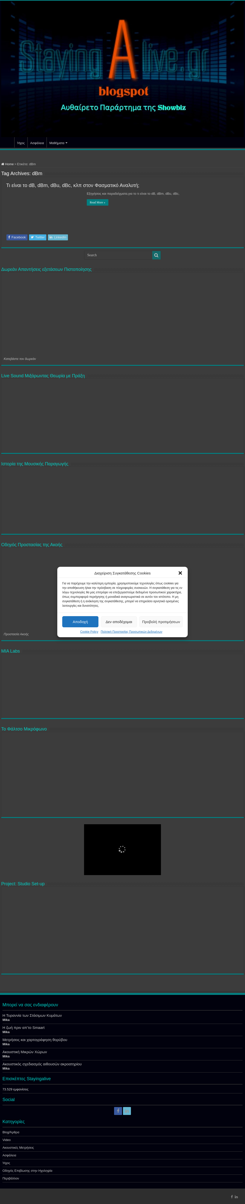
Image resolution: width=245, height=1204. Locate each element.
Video (6, 1140)
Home (7, 164)
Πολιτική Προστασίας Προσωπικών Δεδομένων (131, 632)
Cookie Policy (89, 632)
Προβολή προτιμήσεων (161, 622)
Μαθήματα (56, 143)
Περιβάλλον (10, 1178)
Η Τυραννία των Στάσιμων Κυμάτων (32, 1015)
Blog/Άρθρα (10, 1132)
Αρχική (7, 142)
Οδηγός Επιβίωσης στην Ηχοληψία (27, 1170)
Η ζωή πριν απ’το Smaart (23, 1027)
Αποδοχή (80, 622)
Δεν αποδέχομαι (119, 622)
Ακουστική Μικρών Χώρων (24, 1052)
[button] (180, 572)
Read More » (97, 202)
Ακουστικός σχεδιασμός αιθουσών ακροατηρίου (42, 1064)
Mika (6, 1020)
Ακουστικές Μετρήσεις (18, 1147)
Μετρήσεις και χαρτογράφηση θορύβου (34, 1040)
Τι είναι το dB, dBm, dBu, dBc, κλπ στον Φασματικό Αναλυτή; (72, 185)
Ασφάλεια (37, 143)
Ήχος (21, 143)
